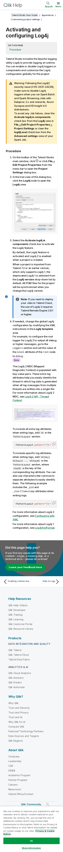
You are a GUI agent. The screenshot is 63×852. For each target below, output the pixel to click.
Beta (16, 359)
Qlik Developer (17, 609)
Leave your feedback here (25, 566)
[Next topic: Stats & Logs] (46, 581)
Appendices (48, 15)
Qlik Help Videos (18, 604)
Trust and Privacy (18, 711)
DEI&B (11, 769)
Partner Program (17, 779)
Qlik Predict (15, 681)
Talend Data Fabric (19, 658)
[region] (31, 829)
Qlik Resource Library (20, 628)
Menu (58, 6)
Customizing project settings (25, 19)
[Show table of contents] (6, 15)
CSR (10, 765)
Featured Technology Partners (26, 730)
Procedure (15, 49)
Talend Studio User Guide (24, 15)
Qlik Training (15, 613)
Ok (31, 840)
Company (13, 755)
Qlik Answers (16, 676)
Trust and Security (19, 707)
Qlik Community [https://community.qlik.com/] (31, 803)
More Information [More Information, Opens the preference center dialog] (31, 848)
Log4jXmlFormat (45, 527)
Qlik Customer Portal (20, 623)
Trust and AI (15, 716)
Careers (13, 783)
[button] (53, 443)
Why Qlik (13, 702)
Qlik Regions (15, 739)
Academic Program (19, 774)
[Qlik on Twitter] (47, 803)
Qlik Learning (15, 618)
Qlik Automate (16, 686)
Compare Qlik (16, 725)
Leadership (15, 760)
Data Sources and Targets (23, 735)
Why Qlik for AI (16, 721)
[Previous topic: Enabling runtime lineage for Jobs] (17, 581)
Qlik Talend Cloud (18, 654)
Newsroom (14, 788)
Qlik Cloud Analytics (19, 672)
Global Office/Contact (20, 793)
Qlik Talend (14, 649)
